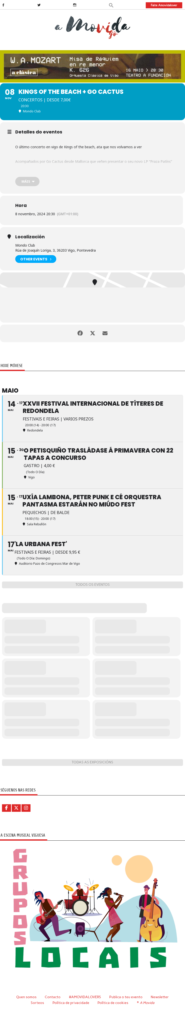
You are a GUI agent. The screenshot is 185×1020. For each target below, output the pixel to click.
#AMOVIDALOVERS (85, 997)
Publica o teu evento (125, 997)
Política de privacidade (70, 1003)
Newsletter (160, 997)
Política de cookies (113, 1003)
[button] (111, 5)
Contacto (52, 997)
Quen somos (26, 997)
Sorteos (37, 1003)
